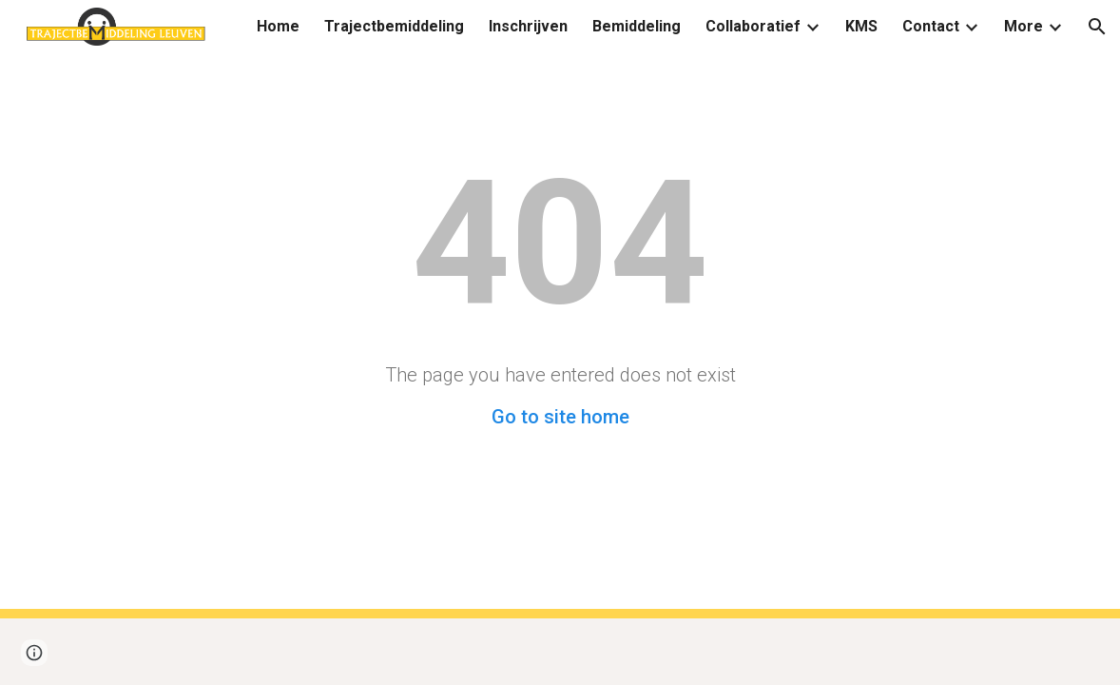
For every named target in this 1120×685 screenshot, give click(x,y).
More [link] (1023, 26)
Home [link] (278, 26)
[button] (1097, 26)
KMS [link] (861, 26)
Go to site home (560, 416)
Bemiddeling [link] (636, 26)
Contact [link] (930, 26)
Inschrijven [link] (528, 26)
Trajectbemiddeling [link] (394, 26)
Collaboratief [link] (753, 26)
